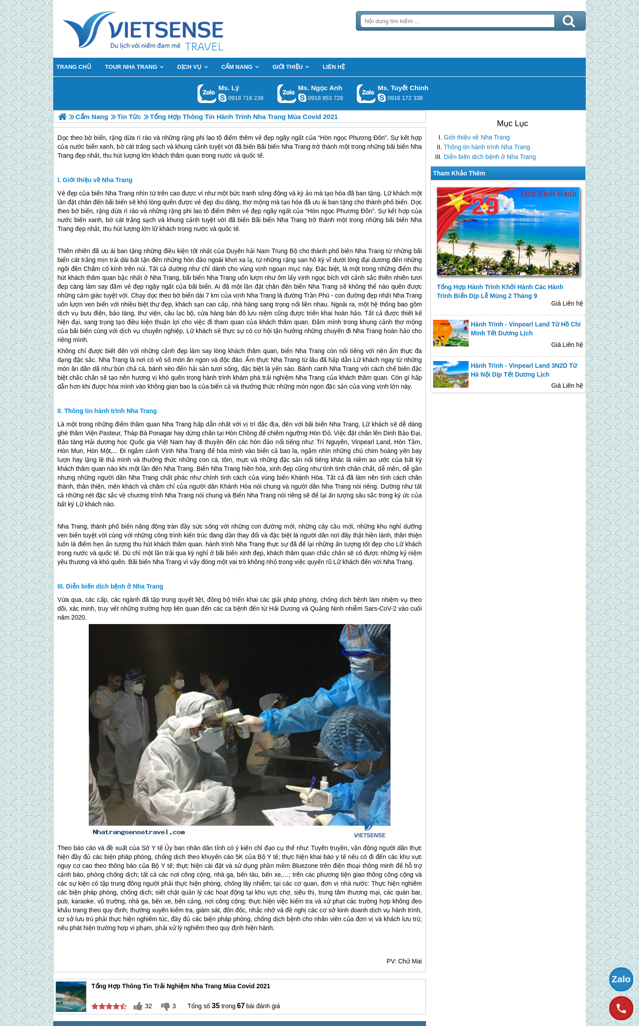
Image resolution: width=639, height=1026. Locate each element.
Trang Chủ (165, 29)
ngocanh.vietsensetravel (302, 97)
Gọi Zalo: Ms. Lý (207, 93)
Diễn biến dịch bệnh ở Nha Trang (490, 156)
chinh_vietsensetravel (381, 97)
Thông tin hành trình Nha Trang (487, 147)
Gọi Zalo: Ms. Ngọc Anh (287, 93)
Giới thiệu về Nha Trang (477, 137)
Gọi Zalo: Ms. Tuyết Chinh (366, 93)
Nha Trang (119, 193)
